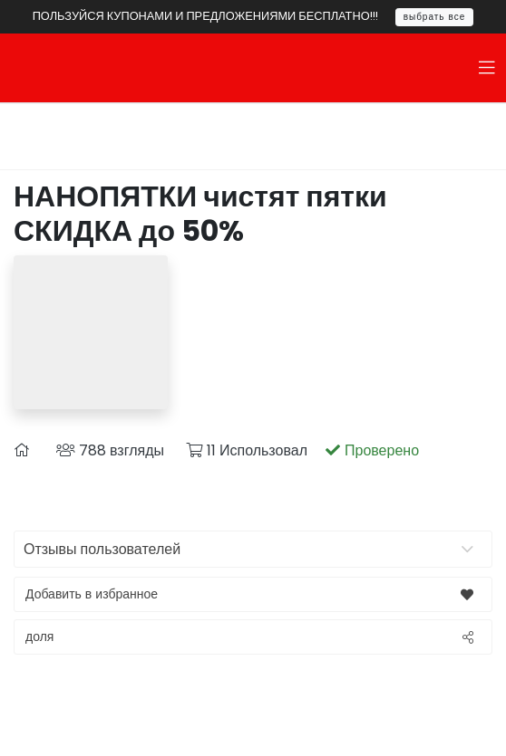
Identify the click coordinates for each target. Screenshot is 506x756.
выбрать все (435, 17)
